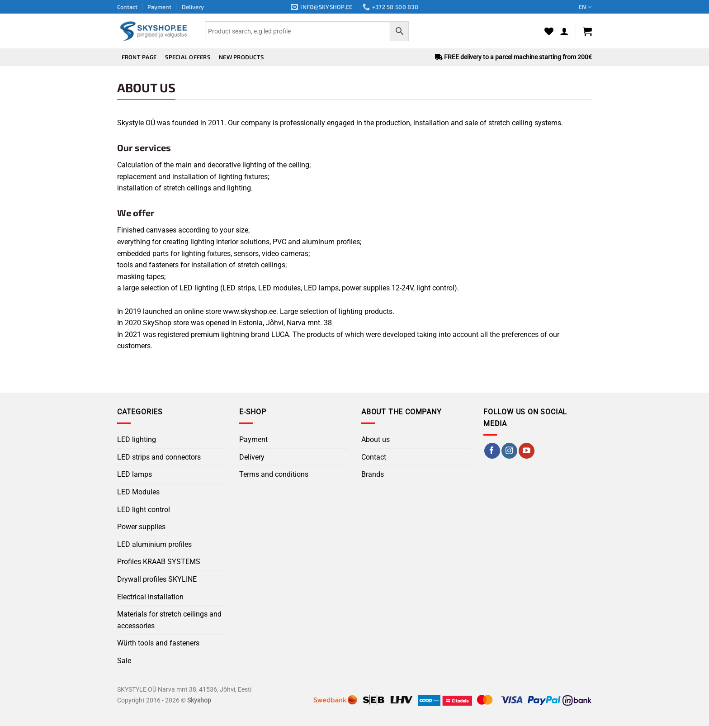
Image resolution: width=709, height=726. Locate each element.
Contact (127, 6)
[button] (564, 31)
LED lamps (134, 474)
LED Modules (138, 492)
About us (375, 439)
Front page (139, 57)
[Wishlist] (548, 31)
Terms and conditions (273, 474)
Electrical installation (150, 597)
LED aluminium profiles (154, 544)
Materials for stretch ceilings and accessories (169, 620)
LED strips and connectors (159, 457)
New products (241, 57)
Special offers (187, 57)
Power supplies (141, 526)
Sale (124, 660)
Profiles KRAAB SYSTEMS (158, 561)
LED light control (143, 509)
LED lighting (136, 439)
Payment (159, 6)
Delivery (193, 6)
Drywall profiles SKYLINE (157, 579)
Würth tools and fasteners (158, 643)
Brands (372, 474)
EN (585, 7)
